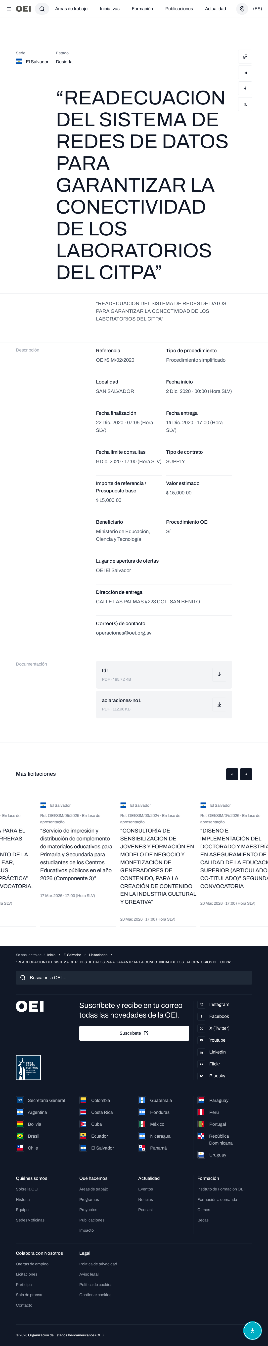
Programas (89, 1199)
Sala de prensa (29, 1295)
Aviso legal (89, 1274)
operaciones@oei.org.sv (123, 633)
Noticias (145, 1199)
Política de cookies (95, 1284)
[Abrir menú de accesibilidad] (252, 1330)
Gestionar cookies (95, 1295)
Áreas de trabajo (71, 8)
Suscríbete (134, 1033)
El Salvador (72, 955)
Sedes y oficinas (30, 1220)
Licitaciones (98, 955)
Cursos (203, 1210)
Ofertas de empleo (32, 1264)
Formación (142, 8)
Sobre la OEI (27, 1189)
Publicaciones (179, 8)
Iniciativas (110, 8)
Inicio (51, 955)
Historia (23, 1199)
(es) (257, 8)
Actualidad (215, 8)
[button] (232, 774)
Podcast (145, 1210)
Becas (203, 1220)
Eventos (145, 1189)
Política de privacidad (98, 1264)
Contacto (24, 1305)
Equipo (22, 1210)
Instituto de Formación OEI (221, 1189)
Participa (24, 1284)
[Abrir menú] (9, 9)
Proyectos (88, 1210)
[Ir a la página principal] (23, 9)
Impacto (86, 1230)
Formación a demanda (217, 1199)
